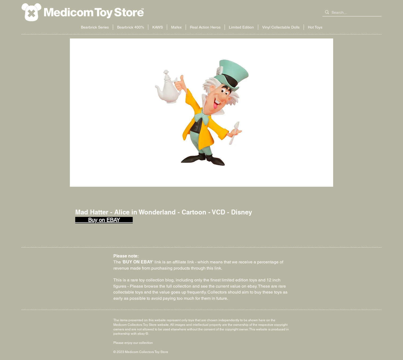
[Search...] (351, 12)
